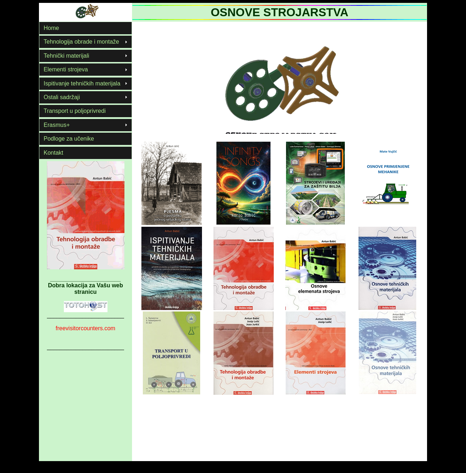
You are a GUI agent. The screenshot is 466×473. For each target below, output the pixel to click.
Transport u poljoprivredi (75, 111)
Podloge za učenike (69, 139)
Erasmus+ (57, 125)
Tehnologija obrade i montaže (81, 42)
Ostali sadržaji (62, 97)
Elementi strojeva (66, 69)
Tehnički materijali (66, 56)
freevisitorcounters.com (85, 328)
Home (51, 28)
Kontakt (53, 153)
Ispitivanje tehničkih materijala (82, 83)
